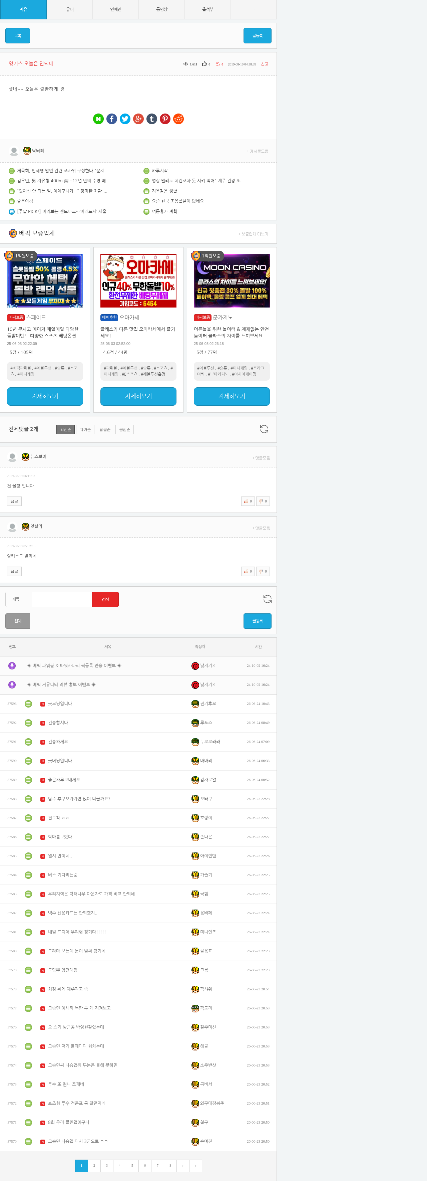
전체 (17, 621)
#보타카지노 (218, 374)
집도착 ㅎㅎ (58, 818)
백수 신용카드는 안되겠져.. (72, 913)
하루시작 (160, 171)
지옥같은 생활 (164, 191)
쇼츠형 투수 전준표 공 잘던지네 (76, 1103)
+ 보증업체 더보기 (254, 233)
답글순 (104, 429)
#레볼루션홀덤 (153, 374)
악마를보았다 (60, 837)
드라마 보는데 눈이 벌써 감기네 (76, 951)
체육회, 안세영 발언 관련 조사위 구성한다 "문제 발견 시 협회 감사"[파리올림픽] (63, 171)
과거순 (85, 429)
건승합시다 (58, 723)
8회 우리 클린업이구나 (68, 1122)
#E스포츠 (129, 374)
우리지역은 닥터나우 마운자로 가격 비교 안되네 (91, 894)
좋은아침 (25, 201)
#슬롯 (59, 368)
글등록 (258, 36)
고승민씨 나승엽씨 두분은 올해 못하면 (82, 1065)
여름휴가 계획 (164, 211)
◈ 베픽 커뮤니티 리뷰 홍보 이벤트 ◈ (61, 684)
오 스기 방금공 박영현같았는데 (76, 1027)
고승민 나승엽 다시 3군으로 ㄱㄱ (78, 1141)
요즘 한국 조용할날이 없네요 (178, 201)
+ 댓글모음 (261, 457)
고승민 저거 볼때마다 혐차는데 (76, 1046)
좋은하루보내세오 (64, 780)
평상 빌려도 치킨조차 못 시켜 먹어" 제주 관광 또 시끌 (198, 181)
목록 (17, 36)
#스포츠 (160, 368)
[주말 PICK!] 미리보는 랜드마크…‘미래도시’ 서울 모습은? (63, 211)
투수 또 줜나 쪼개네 (66, 1084)
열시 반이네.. (60, 856)
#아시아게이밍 (244, 374)
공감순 (124, 429)
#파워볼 (110, 368)
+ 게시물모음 (258, 151)
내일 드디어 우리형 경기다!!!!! (77, 932)
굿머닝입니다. (60, 761)
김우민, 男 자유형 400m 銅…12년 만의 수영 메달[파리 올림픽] (63, 181)
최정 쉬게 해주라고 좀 (68, 989)
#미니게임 (25, 374)
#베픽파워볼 (20, 368)
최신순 (65, 429)
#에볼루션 (42, 368)
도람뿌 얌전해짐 (62, 970)
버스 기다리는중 (62, 875)
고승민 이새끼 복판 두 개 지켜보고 (79, 1008)
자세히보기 (45, 396)
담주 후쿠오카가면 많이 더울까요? (79, 799)
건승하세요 (58, 742)
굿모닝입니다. (60, 704)
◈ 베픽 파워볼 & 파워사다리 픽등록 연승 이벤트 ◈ (74, 665)
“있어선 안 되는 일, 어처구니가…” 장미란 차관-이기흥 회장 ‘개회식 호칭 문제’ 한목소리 (63, 191)
